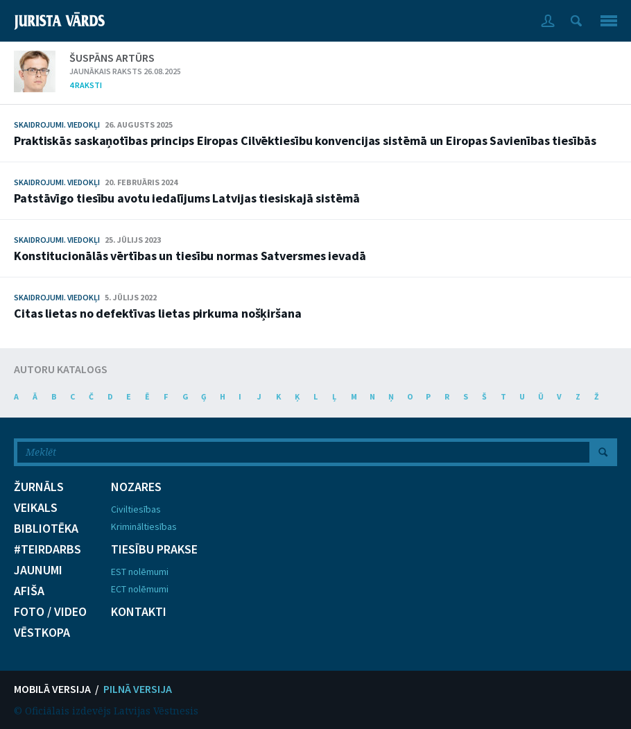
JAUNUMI (38, 570)
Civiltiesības (136, 509)
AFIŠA (29, 591)
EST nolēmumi (139, 571)
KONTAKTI (138, 612)
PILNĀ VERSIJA (137, 689)
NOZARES (136, 487)
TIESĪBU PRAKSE (154, 549)
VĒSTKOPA (42, 633)
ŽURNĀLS (39, 487)
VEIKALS (36, 508)
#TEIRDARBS (47, 549)
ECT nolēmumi (139, 589)
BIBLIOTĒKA (46, 528)
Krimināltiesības (144, 526)
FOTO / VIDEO (50, 612)
